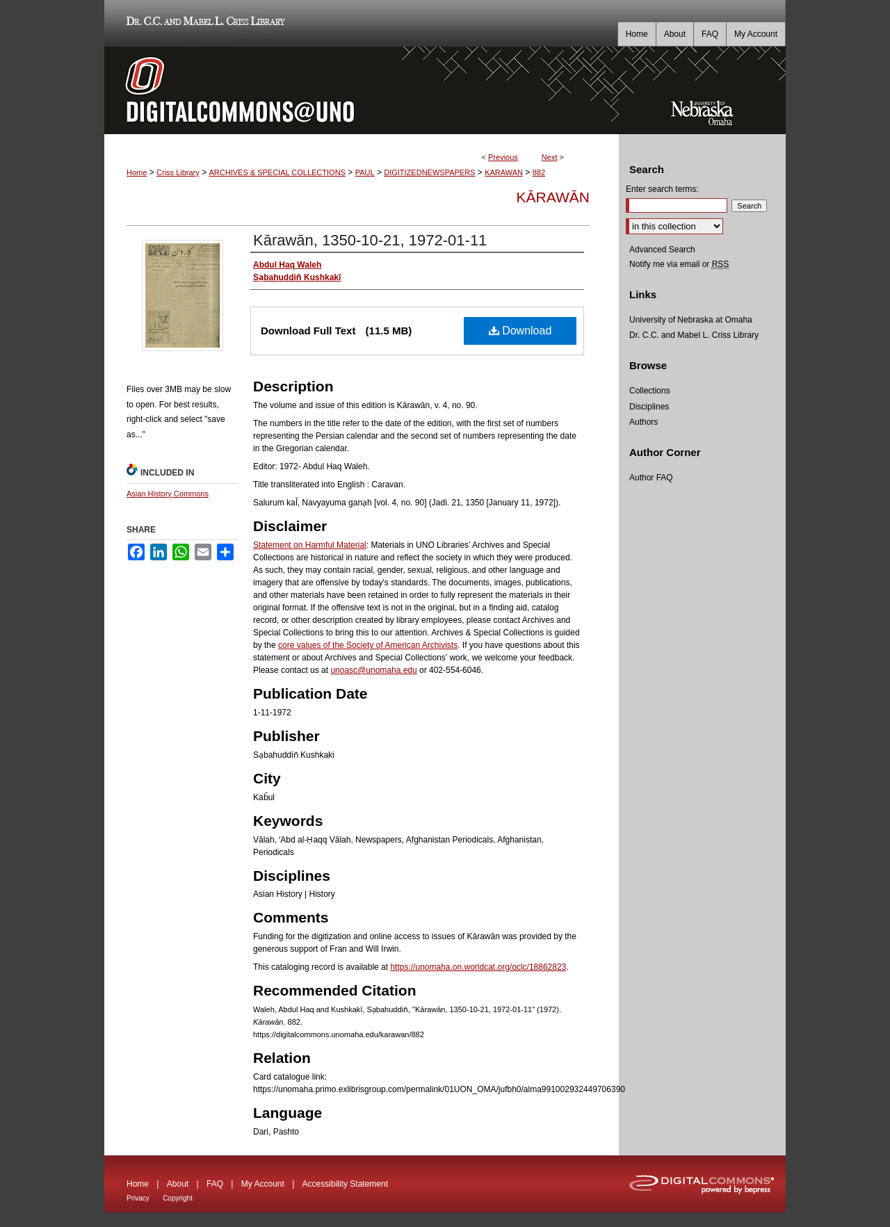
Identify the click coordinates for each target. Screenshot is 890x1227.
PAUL (365, 172)
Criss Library (178, 172)
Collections (649, 391)
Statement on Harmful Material (309, 545)
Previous (503, 157)
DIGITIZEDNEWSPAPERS (429, 172)
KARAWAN (504, 172)
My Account (262, 1184)
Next (550, 157)
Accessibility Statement (345, 1184)
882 (539, 172)
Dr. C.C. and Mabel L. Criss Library (203, 23)
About (177, 1184)
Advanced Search (662, 249)
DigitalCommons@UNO (361, 90)
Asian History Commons (168, 493)
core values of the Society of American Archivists (368, 645)
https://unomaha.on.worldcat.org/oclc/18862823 (478, 967)
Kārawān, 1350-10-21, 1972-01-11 (370, 240)
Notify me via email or (679, 264)
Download (520, 330)
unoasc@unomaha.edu (373, 670)
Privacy (138, 1198)
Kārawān (553, 197)
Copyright (178, 1198)
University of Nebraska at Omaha (690, 320)
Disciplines (649, 407)
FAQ (215, 1184)
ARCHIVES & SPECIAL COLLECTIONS (277, 172)
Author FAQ (651, 477)
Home (137, 172)
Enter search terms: (662, 189)
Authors (643, 422)
